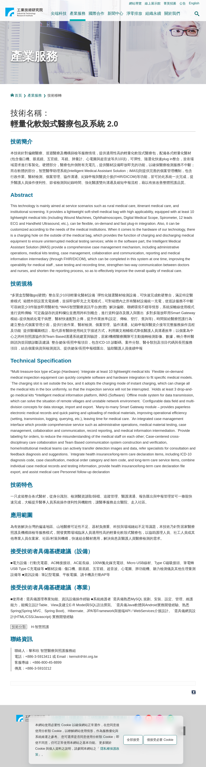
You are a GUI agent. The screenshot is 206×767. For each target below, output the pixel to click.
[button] (197, 13)
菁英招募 (170, 3)
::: (6, 3)
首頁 (16, 95)
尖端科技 (59, 13)
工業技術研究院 (24, 13)
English (194, 3)
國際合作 (96, 13)
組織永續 (153, 13)
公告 (182, 3)
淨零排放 (134, 13)
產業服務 (77, 13)
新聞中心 (115, 13)
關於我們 (172, 13)
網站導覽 (135, 3)
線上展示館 (153, 3)
